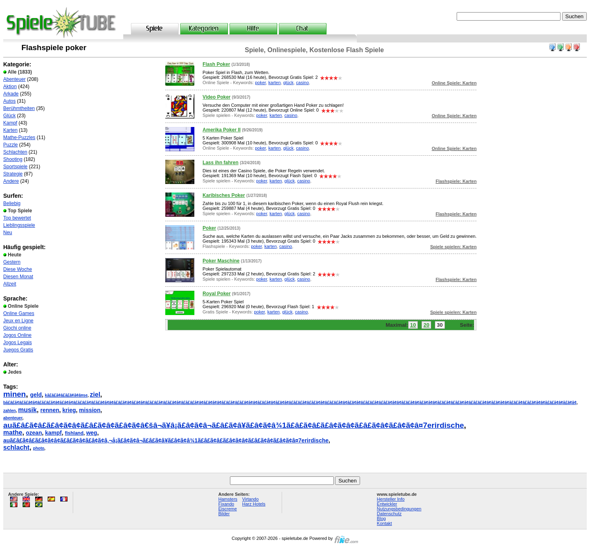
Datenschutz (389, 513)
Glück (9, 115)
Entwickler (387, 503)
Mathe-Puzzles (19, 137)
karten (274, 82)
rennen (49, 410)
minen (14, 394)
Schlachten (15, 152)
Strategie (13, 174)
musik (27, 409)
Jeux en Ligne (18, 321)
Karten (10, 130)
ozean (34, 432)
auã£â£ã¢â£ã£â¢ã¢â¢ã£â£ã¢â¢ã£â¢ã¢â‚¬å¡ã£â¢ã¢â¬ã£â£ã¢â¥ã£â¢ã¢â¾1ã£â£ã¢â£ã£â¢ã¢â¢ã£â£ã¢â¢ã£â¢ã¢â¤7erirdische (166, 440)
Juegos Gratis (18, 350)
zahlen (9, 410)
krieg (69, 410)
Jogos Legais (17, 342)
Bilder (224, 513)
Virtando (250, 499)
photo (38, 448)
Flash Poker (216, 64)
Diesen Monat (18, 276)
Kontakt (384, 523)
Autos (9, 101)
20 (426, 325)
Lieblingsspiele (19, 225)
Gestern (12, 262)
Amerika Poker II (221, 130)
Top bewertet (17, 218)
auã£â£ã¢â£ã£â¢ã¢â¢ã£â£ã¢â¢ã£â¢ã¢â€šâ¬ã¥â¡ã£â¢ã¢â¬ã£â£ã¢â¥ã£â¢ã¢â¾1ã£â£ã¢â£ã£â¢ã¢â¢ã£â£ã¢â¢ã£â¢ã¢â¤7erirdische (233, 425)
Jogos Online (17, 335)
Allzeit (9, 284)
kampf (53, 432)
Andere (11, 181)
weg (91, 432)
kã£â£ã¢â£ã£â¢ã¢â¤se (66, 395)
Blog (381, 518)
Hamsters (227, 499)
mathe (12, 432)
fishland (74, 433)
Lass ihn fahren (220, 162)
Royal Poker (216, 293)
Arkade (11, 94)
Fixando (226, 503)
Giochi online (17, 328)
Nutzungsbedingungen (399, 508)
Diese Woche (17, 269)
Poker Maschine (220, 261)
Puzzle (10, 145)
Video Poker (216, 97)
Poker (209, 228)
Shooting (12, 159)
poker (260, 82)
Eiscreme (227, 508)
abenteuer (12, 418)
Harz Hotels (253, 503)
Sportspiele (15, 166)
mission (90, 410)
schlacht (16, 447)
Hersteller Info (391, 499)
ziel (95, 394)
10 (413, 325)
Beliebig (12, 203)
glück (288, 82)
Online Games (18, 313)
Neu (7, 232)
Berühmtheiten (19, 108)
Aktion (10, 86)
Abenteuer (14, 79)
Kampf (10, 123)
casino (302, 82)
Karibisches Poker (223, 195)
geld (36, 394)
